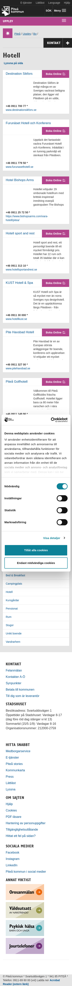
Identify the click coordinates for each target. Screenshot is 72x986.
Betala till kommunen (20, 689)
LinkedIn (11, 865)
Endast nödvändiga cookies (36, 563)
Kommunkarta (15, 770)
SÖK (49, 10)
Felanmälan (14, 670)
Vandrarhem (13, 641)
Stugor (10, 625)
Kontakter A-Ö (15, 676)
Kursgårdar (12, 600)
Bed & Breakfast (15, 575)
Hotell (9, 591)
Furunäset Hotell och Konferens (28, 123)
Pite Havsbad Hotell (20, 332)
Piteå (17, 33)
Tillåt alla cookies (36, 550)
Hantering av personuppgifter (26, 823)
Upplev (8, 21)
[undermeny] (64, 20)
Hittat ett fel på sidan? (21, 836)
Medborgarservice (18, 751)
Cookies (11, 810)
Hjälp (9, 804)
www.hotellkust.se (16, 318)
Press (10, 776)
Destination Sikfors (19, 73)
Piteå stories (14, 764)
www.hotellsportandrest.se (21, 269)
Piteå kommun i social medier (26, 871)
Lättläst (40, 2)
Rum (8, 616)
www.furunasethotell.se (19, 166)
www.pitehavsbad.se (18, 368)
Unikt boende (14, 633)
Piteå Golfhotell (17, 381)
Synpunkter (13, 683)
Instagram (13, 859)
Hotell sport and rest (20, 233)
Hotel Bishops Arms (20, 180)
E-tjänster (26, 2)
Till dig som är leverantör (23, 696)
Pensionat (12, 608)
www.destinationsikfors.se (21, 109)
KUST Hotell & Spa (19, 283)
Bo (35, 33)
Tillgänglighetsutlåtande (22, 829)
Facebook (12, 852)
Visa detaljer (51, 538)
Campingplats (14, 583)
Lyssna (10, 789)
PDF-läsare (13, 816)
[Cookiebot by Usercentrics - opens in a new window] (51, 419)
